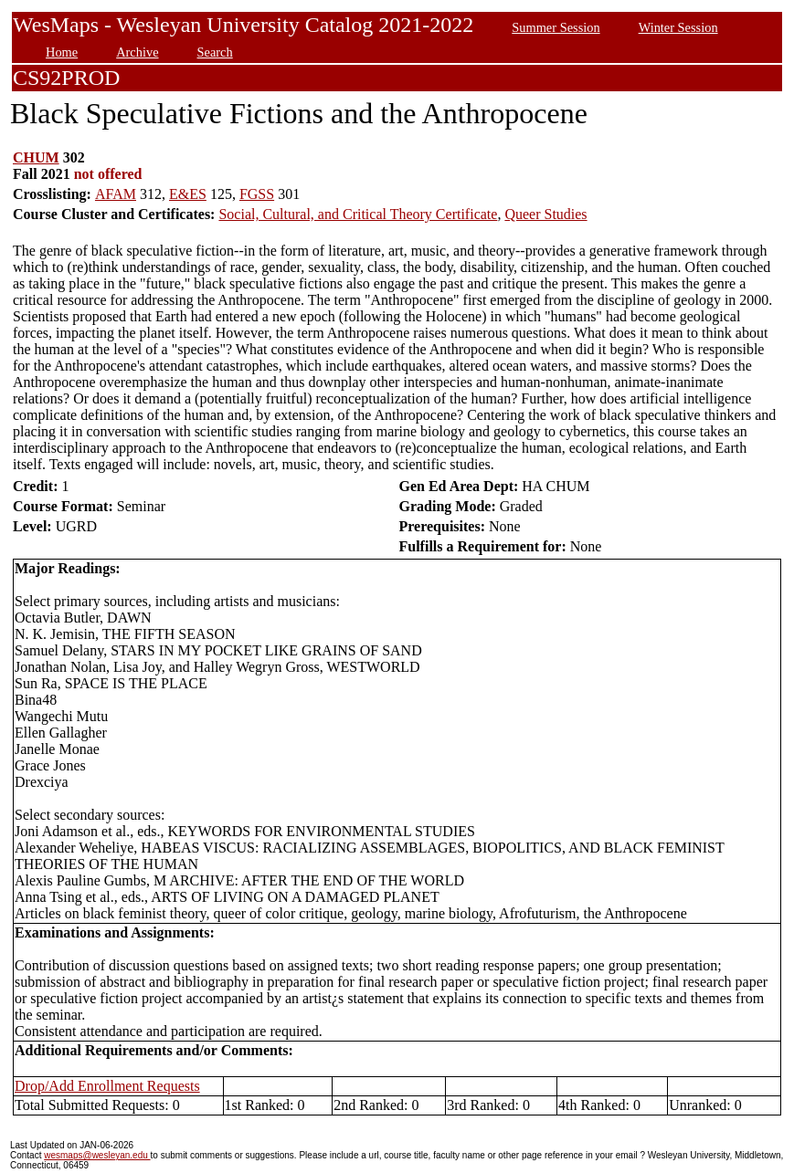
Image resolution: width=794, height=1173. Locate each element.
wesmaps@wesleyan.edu (97, 1155)
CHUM (36, 157)
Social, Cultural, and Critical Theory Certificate (357, 214)
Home (62, 52)
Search (215, 52)
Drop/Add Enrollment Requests (107, 1086)
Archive (137, 52)
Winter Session (678, 27)
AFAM (115, 194)
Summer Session (555, 27)
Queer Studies (545, 214)
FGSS (256, 194)
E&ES (187, 194)
